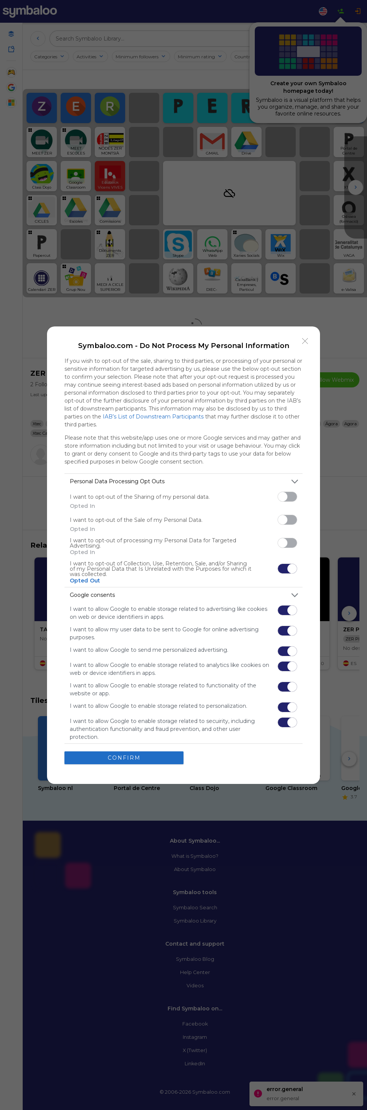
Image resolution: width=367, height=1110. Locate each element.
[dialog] (183, 555)
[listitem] (183, 481)
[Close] (305, 341)
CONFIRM (124, 757)
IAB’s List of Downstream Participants (153, 416)
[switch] (287, 497)
